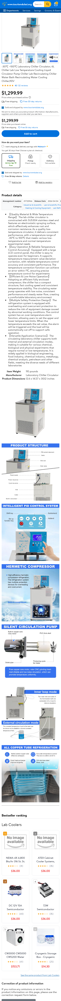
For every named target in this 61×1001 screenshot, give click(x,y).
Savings (37, 10)
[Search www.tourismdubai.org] (38, 4)
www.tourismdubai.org (33, 107)
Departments (11, 10)
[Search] (47, 4)
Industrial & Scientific (33, 205)
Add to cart (30, 133)
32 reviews (23, 85)
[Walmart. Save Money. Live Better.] (17, 4)
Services (26, 10)
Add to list (15, 182)
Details (26, 176)
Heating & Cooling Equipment (38, 208)
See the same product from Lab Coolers (40, 975)
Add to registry (43, 182)
